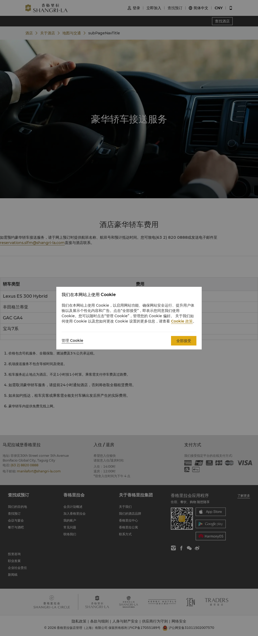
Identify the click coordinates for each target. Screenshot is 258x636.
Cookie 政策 (182, 321)
